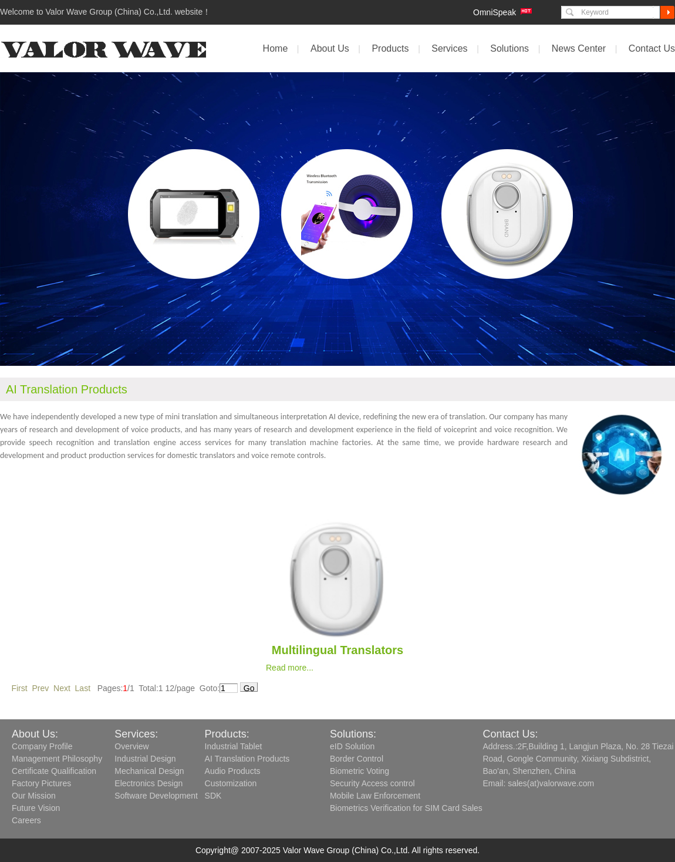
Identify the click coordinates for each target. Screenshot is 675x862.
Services (449, 48)
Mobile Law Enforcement (375, 795)
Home (275, 48)
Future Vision (36, 808)
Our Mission (34, 795)
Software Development (156, 795)
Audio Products (233, 771)
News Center (579, 48)
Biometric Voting (359, 771)
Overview (131, 746)
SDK (213, 795)
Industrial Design (145, 758)
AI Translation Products (247, 758)
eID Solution (352, 746)
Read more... (289, 667)
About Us (329, 48)
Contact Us (652, 48)
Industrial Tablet (233, 746)
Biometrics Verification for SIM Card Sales (406, 808)
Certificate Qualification (54, 771)
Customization (231, 783)
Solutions (509, 48)
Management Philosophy (57, 758)
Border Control (356, 758)
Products (390, 48)
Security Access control (372, 783)
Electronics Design (148, 783)
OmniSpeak (494, 12)
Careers (26, 820)
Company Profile (42, 746)
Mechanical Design (149, 771)
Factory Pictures (41, 783)
